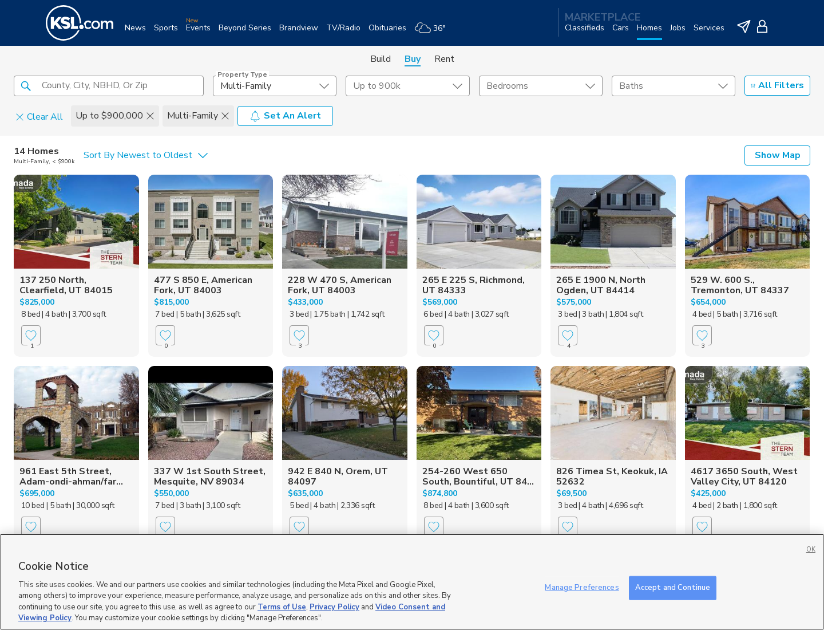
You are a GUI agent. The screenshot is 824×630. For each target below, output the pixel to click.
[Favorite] (31, 335)
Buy (413, 59)
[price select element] (407, 86)
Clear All (39, 116)
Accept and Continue (672, 587)
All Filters (777, 85)
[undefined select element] (274, 86)
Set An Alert (285, 115)
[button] (25, 85)
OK (810, 549)
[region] (412, 582)
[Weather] (434, 32)
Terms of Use (282, 607)
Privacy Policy (334, 607)
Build (380, 59)
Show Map (778, 155)
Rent (444, 59)
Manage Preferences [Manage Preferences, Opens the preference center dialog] (582, 587)
